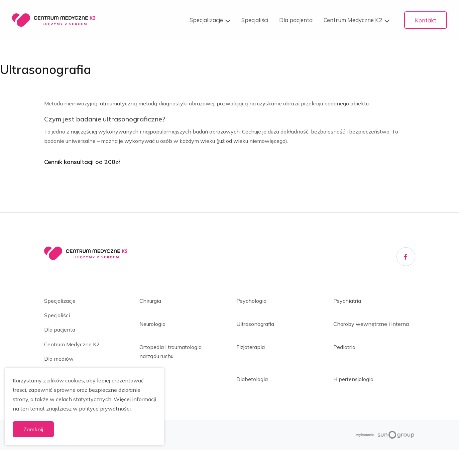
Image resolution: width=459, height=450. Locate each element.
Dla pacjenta (296, 19)
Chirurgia (150, 300)
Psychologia (251, 300)
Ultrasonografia (255, 324)
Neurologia (152, 324)
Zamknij (33, 429)
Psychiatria (347, 300)
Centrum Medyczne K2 (356, 20)
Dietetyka (151, 379)
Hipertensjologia (353, 379)
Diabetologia (252, 379)
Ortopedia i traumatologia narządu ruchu (170, 351)
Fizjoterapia (250, 347)
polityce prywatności (105, 408)
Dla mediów (59, 358)
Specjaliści (254, 19)
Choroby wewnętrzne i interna (371, 324)
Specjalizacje (210, 20)
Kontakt (425, 20)
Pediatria (344, 347)
